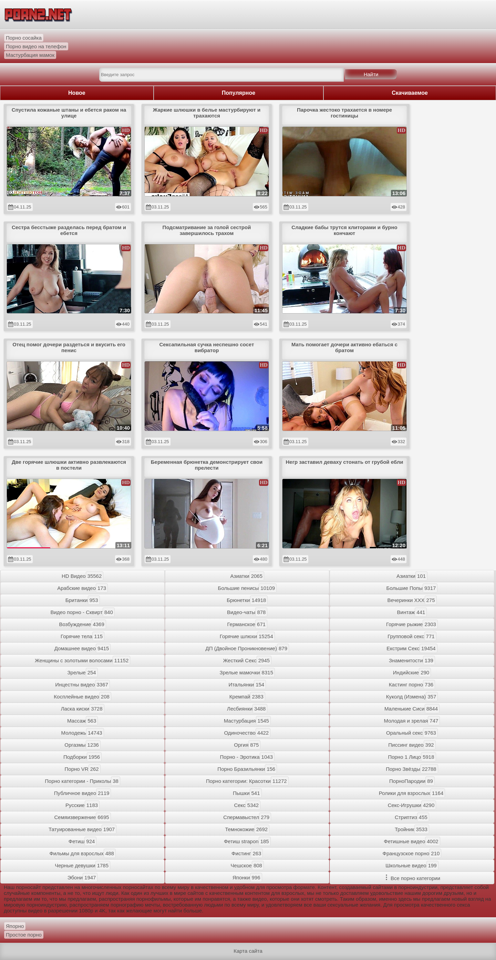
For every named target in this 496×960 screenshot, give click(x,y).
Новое (76, 93)
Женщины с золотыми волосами (82, 660)
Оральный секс (412, 732)
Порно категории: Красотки (247, 781)
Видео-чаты (247, 612)
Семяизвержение (82, 817)
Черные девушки (82, 865)
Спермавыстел (247, 817)
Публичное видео (82, 793)
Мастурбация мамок (30, 55)
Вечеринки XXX (411, 600)
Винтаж (412, 612)
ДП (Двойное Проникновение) (247, 648)
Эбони (83, 877)
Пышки (247, 793)
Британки (82, 600)
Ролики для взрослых (412, 793)
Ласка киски (82, 708)
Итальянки (247, 684)
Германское (247, 624)
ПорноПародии (412, 781)
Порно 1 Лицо (412, 757)
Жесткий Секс (247, 660)
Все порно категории (412, 878)
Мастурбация (247, 720)
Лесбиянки (247, 708)
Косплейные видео (82, 696)
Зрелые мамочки (247, 672)
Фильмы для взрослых (82, 853)
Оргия (247, 744)
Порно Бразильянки (247, 769)
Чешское (247, 865)
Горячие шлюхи (247, 636)
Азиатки (247, 576)
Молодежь (82, 732)
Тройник (412, 829)
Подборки (82, 757)
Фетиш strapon (247, 841)
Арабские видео (82, 588)
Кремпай (247, 696)
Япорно (15, 926)
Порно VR (83, 769)
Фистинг (247, 853)
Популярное (238, 93)
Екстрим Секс (411, 648)
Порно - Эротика (247, 757)
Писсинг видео (411, 744)
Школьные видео (411, 865)
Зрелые (83, 672)
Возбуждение (82, 624)
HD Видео (82, 576)
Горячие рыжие (412, 624)
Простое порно (24, 935)
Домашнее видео (82, 648)
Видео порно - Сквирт (82, 612)
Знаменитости (412, 660)
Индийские (412, 672)
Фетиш (83, 841)
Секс (247, 805)
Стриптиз (412, 817)
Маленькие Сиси (412, 708)
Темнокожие (247, 829)
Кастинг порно (412, 684)
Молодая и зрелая (412, 720)
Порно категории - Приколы (82, 781)
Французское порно (412, 853)
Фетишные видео (412, 841)
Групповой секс (412, 636)
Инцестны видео (82, 684)
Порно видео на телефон (36, 46)
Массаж (82, 720)
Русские (82, 805)
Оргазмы (82, 744)
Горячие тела (82, 636)
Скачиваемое (410, 93)
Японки (247, 877)
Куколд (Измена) (412, 696)
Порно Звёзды (412, 769)
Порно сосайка (24, 38)
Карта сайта (248, 951)
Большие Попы (412, 588)
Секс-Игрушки (412, 805)
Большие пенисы (247, 588)
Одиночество (247, 732)
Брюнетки (247, 600)
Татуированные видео (82, 829)
